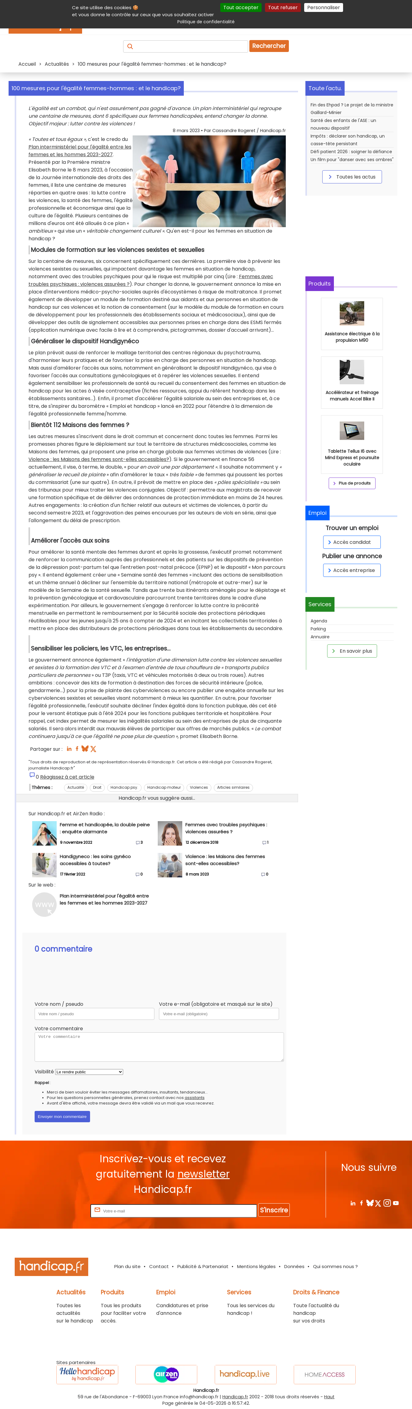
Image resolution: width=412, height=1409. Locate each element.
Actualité (75, 787)
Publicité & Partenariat (203, 1266)
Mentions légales (256, 1266)
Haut (329, 1397)
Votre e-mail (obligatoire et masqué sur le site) (216, 1004)
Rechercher (269, 46)
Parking (318, 629)
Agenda (319, 621)
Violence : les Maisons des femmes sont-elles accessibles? (98, 459)
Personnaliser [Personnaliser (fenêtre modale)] (323, 7)
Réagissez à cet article (67, 776)
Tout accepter (241, 7)
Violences (199, 787)
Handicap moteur (164, 787)
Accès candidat (348, 542)
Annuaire (320, 637)
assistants (195, 1097)
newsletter (203, 1174)
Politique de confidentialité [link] (206, 22)
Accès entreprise (350, 570)
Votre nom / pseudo (59, 1004)
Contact (159, 1266)
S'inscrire (274, 1210)
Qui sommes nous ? (335, 1266)
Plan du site (127, 1266)
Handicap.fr (235, 1397)
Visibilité (44, 1071)
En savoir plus (351, 651)
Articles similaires (233, 787)
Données (294, 1266)
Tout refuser (283, 7)
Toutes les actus (351, 176)
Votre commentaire (59, 1028)
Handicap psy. (124, 787)
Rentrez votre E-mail (64, 1210)
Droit (97, 787)
